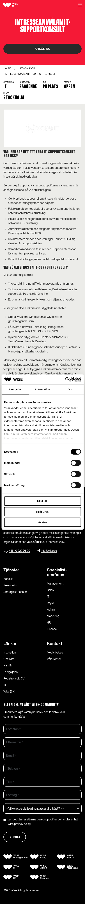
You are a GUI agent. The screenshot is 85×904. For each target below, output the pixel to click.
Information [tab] (42, 389)
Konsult (8, 579)
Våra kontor (54, 659)
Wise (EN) (9, 691)
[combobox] (7, 768)
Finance (52, 629)
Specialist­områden (57, 572)
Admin (51, 609)
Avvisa (42, 522)
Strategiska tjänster (15, 592)
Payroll (51, 603)
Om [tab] (70, 389)
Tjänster (11, 570)
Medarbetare (55, 652)
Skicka (14, 837)
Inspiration (9, 652)
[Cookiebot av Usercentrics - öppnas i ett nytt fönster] (65, 379)
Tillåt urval (42, 511)
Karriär (7, 665)
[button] (80, 5)
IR (4, 685)
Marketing (53, 616)
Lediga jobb (10, 672)
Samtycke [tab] (15, 389)
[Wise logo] (14, 5)
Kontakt (54, 644)
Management (55, 583)
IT (48, 596)
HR (49, 622)
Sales (50, 590)
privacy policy (22, 824)
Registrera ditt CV (14, 678)
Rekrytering (10, 585)
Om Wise (9, 659)
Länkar (10, 644)
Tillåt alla (42, 501)
